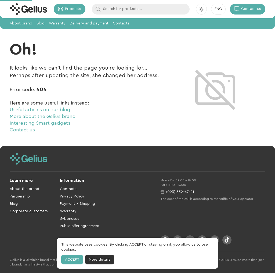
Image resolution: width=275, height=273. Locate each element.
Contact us (22, 129)
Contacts (121, 23)
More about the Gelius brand (43, 116)
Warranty (57, 23)
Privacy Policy (72, 196)
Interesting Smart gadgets (40, 123)
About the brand (24, 189)
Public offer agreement (80, 226)
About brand (21, 23)
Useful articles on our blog (40, 109)
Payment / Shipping (77, 204)
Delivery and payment (89, 23)
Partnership (20, 196)
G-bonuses (69, 219)
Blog (41, 23)
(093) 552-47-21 (177, 192)
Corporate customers (29, 211)
